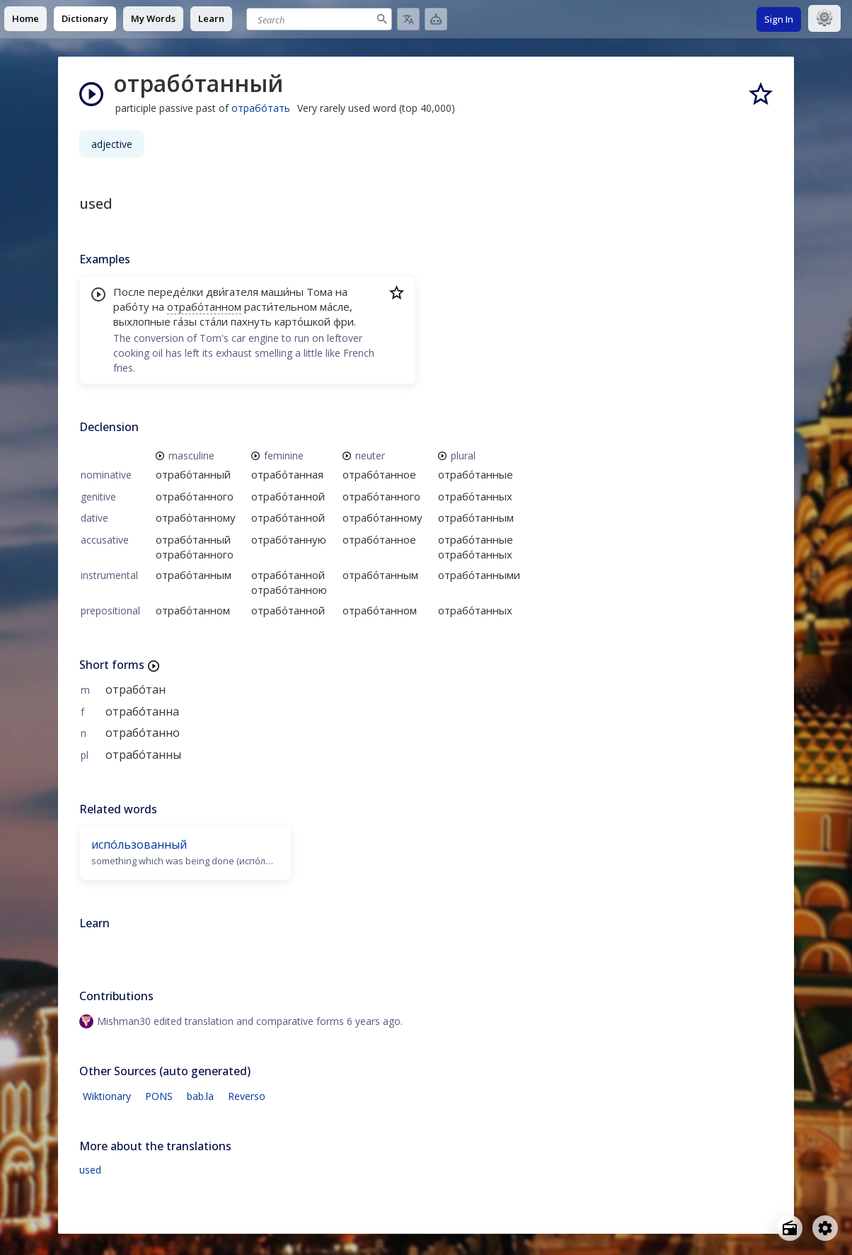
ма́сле (335, 306)
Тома (319, 292)
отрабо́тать (260, 108)
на (341, 292)
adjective (111, 144)
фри (343, 321)
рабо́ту (131, 306)
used (90, 1169)
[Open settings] (825, 1228)
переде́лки (175, 292)
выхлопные (142, 321)
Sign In (778, 19)
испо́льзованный (139, 844)
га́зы (185, 321)
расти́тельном (280, 306)
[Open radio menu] (789, 1228)
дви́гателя (232, 292)
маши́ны (282, 292)
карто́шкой (302, 321)
